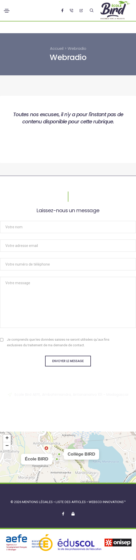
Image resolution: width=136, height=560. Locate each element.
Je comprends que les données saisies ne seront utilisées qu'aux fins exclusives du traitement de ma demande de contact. (58, 342)
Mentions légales (37, 502)
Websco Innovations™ (107, 502)
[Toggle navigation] (6, 11)
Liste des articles (71, 502)
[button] (57, 459)
